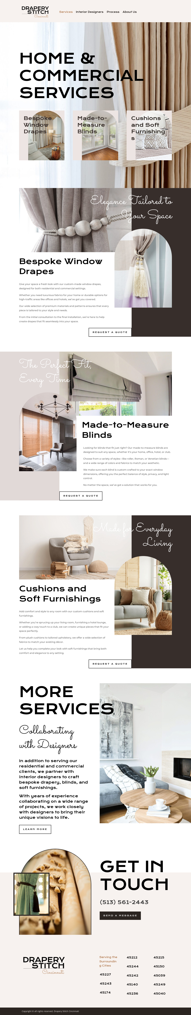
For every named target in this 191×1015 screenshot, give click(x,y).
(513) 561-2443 (124, 902)
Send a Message (120, 915)
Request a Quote (110, 332)
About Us (130, 12)
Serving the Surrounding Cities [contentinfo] (108, 961)
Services (66, 12)
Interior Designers (89, 12)
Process (113, 12)
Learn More (35, 829)
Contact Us (159, 12)
